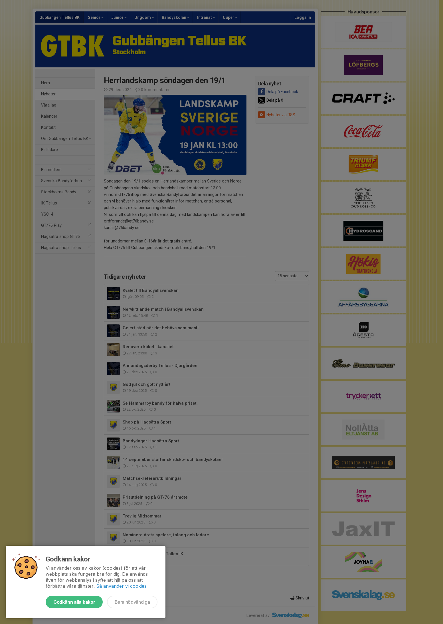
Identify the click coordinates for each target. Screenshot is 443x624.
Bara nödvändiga (132, 602)
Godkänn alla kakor (74, 602)
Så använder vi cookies (121, 586)
